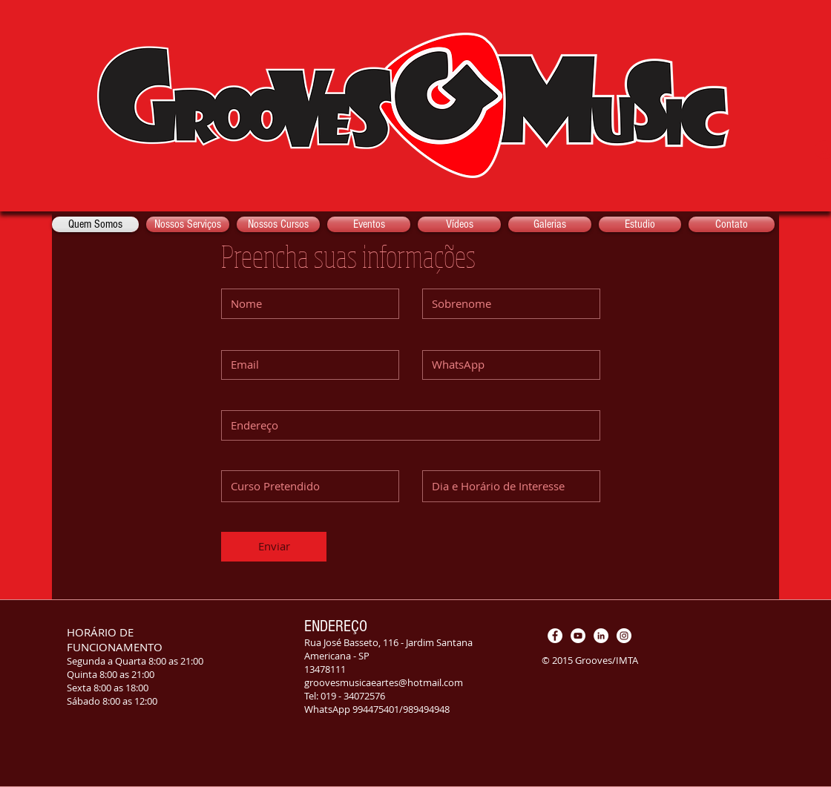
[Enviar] (273, 547)
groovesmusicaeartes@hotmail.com (383, 682)
